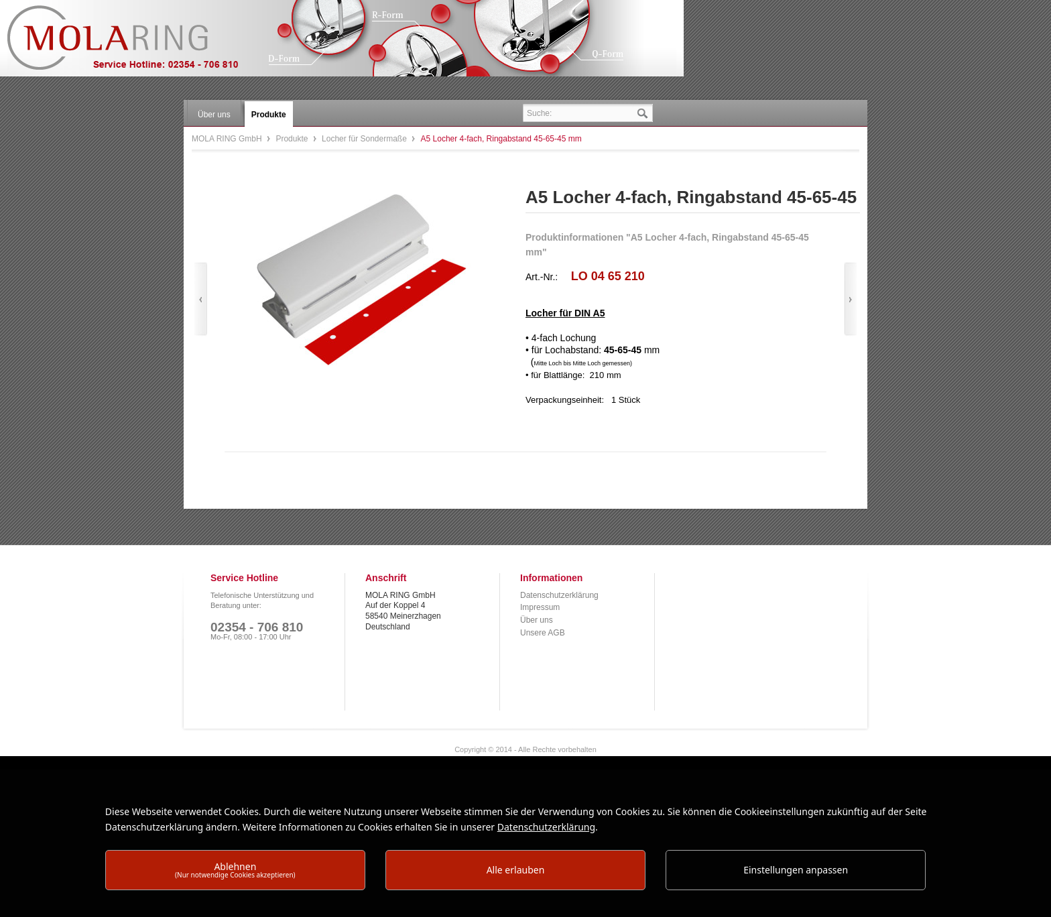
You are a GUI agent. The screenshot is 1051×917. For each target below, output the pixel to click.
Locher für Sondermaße (365, 138)
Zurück (200, 299)
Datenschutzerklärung (559, 595)
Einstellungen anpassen (795, 869)
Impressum (540, 607)
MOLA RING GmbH (132, 43)
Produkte (292, 138)
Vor (850, 299)
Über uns (536, 620)
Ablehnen (235, 869)
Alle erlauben (516, 869)
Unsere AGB (542, 632)
